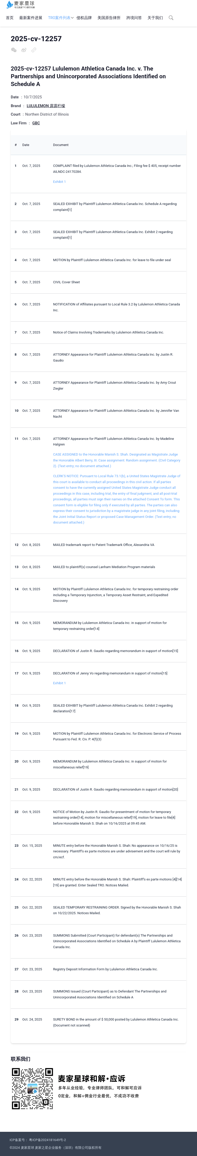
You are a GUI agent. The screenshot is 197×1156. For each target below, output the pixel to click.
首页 (10, 18)
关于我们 (155, 18)
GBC (36, 123)
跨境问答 (134, 18)
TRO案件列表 (59, 18)
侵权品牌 (84, 18)
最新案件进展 (30, 18)
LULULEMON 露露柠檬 (46, 106)
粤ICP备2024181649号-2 (47, 1140)
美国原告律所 (109, 18)
